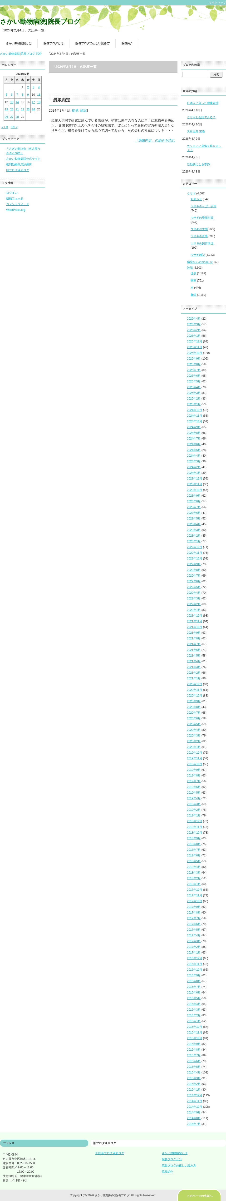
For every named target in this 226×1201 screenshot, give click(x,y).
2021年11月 (194, 621)
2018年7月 (194, 849)
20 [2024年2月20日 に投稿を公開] (11, 109)
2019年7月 (194, 781)
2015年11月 (194, 1032)
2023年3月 (194, 530)
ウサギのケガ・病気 (203, 206)
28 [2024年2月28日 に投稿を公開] (17, 117)
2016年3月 (194, 1009)
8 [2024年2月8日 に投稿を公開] (23, 94)
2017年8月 (194, 912)
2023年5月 (194, 518)
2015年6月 (194, 1061)
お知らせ (196, 199)
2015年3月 (194, 1078)
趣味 (193, 295)
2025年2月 (194, 398)
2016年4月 (194, 1004)
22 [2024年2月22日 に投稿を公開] (22, 109)
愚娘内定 (61, 100)
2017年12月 (194, 889)
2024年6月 (194, 444)
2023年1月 (194, 541)
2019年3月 (194, 804)
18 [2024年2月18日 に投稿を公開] (38, 102)
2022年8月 (194, 570)
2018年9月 (194, 838)
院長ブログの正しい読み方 (92, 43)
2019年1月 (194, 815)
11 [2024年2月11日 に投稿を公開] (38, 94)
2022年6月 (194, 581)
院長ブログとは (54, 43)
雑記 (83, 110)
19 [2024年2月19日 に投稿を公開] (6, 109)
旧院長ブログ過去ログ (109, 1153)
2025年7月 (194, 370)
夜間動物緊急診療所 (19, 164)
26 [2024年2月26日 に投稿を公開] (6, 117)
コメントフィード (17, 204)
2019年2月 (194, 809)
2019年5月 (194, 792)
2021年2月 (194, 672)
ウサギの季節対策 (202, 217)
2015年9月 (194, 1044)
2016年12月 (194, 958)
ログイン (12, 192)
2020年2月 (194, 741)
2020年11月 (194, 690)
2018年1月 (194, 884)
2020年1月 (194, 747)
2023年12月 (194, 478)
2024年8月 (194, 433)
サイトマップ (217, 2)
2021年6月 (194, 650)
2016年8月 (194, 981)
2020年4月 (194, 729)
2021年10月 (194, 627)
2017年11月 (194, 895)
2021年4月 (194, 661)
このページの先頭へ (199, 1196)
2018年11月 (194, 827)
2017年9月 (194, 907)
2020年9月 (194, 701)
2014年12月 (194, 1095)
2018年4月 (194, 867)
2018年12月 (194, 821)
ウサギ (191, 193)
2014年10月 (194, 1106)
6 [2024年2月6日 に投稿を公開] (12, 94)
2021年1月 (194, 678)
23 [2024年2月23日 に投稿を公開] (27, 109)
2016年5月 (194, 998)
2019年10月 (194, 764)
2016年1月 (194, 1021)
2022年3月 (194, 598)
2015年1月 (194, 1089)
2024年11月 (194, 415)
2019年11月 (194, 758)
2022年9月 (194, 564)
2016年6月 (194, 992)
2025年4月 (194, 387)
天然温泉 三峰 (196, 131)
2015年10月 (194, 1038)
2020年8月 (194, 707)
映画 (193, 280)
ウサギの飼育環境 (202, 243)
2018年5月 (194, 861)
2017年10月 (194, 901)
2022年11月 (194, 552)
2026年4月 (194, 318)
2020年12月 (194, 684)
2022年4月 (194, 592)
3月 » (14, 127)
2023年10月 (194, 490)
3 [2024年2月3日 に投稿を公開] (33, 87)
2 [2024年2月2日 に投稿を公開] (28, 87)
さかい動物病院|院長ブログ (40, 21)
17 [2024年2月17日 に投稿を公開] (33, 102)
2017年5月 (194, 929)
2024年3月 (194, 461)
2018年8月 (194, 844)
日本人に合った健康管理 (202, 103)
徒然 (75, 110)
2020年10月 (194, 695)
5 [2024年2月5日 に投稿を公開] (6, 94)
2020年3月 (194, 735)
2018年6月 (194, 855)
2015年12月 (194, 1026)
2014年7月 (194, 1124)
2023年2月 (194, 535)
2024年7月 (194, 438)
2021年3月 (194, 667)
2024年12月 (194, 410)
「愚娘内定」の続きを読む (155, 140)
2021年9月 (194, 632)
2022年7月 (194, 575)
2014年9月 (194, 1112)
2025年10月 (194, 353)
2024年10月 (194, 421)
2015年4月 (194, 1072)
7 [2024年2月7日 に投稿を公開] (17, 94)
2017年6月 (194, 924)
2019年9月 (194, 769)
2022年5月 (194, 587)
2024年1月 (194, 472)
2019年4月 (194, 798)
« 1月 (4, 127)
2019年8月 (194, 775)
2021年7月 (194, 644)
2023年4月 (194, 524)
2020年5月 (194, 724)
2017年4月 (194, 935)
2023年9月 (194, 495)
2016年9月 (194, 975)
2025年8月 (194, 364)
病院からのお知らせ (200, 262)
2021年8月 (194, 638)
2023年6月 (194, 512)
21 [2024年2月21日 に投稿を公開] (17, 109)
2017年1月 (194, 952)
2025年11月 (194, 347)
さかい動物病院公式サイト (23, 158)
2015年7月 (194, 1055)
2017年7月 (194, 918)
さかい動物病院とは (19, 43)
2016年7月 (194, 986)
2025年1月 (194, 404)
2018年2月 (194, 878)
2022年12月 (194, 547)
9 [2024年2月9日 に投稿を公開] (28, 94)
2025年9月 (194, 358)
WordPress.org (15, 210)
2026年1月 (194, 335)
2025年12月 (194, 341)
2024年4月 (194, 455)
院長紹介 (127, 43)
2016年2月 (194, 1015)
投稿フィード (14, 198)
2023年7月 (194, 507)
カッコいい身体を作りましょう (204, 148)
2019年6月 (194, 787)
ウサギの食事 (199, 236)
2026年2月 (194, 330)
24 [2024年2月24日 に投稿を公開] (33, 109)
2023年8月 (194, 501)
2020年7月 (194, 712)
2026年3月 (194, 324)
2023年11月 (194, 484)
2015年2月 (194, 1084)
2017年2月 (194, 947)
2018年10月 (194, 832)
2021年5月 (194, 655)
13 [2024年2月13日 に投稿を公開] (11, 102)
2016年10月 (194, 969)
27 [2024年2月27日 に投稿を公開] (11, 117)
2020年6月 (194, 718)
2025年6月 (194, 375)
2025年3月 (194, 393)
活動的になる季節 (198, 164)
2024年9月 (194, 427)
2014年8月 (194, 1118)
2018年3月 (194, 872)
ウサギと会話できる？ (201, 117)
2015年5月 (194, 1066)
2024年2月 (194, 467)
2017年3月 (194, 941)
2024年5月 (194, 450)
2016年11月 (194, 964)
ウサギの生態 (199, 229)
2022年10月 (194, 558)
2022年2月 (194, 604)
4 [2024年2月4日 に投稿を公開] (39, 87)
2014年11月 (194, 1101)
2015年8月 (194, 1049)
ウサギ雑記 (198, 255)
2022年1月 (194, 610)
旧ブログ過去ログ (17, 170)
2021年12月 (194, 615)
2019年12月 (194, 752)
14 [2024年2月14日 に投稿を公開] (17, 102)
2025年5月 (194, 381)
